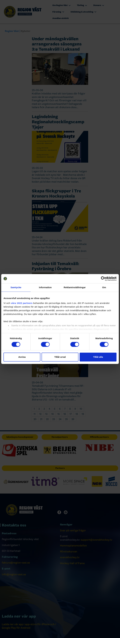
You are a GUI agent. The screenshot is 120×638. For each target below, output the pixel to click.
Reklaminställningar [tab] (75, 287)
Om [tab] (104, 287)
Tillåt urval (60, 357)
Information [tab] (45, 287)
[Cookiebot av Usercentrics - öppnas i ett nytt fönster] (103, 278)
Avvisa (22, 357)
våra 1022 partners (22, 303)
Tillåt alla (98, 357)
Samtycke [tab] (16, 287)
